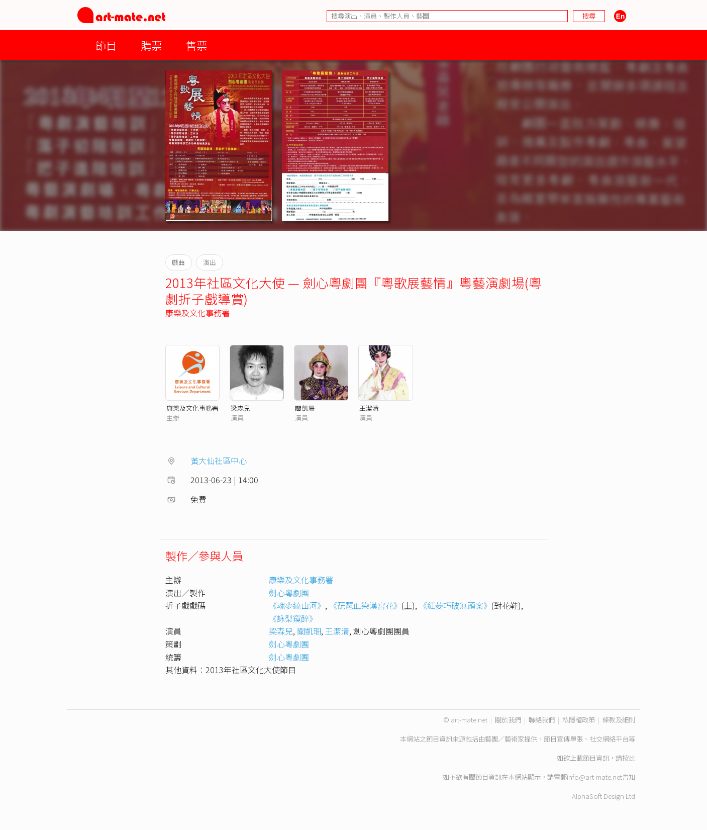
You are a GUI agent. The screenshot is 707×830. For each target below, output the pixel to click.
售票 (196, 45)
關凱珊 (305, 408)
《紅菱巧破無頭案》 (455, 605)
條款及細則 (618, 719)
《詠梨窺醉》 (293, 618)
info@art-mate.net (594, 777)
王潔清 (369, 408)
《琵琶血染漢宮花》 (365, 605)
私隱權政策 (578, 719)
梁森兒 (240, 408)
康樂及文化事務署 (197, 313)
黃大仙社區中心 (218, 460)
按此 (628, 758)
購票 (151, 45)
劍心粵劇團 (289, 593)
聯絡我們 (542, 719)
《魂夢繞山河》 (297, 605)
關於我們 (508, 719)
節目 (106, 45)
